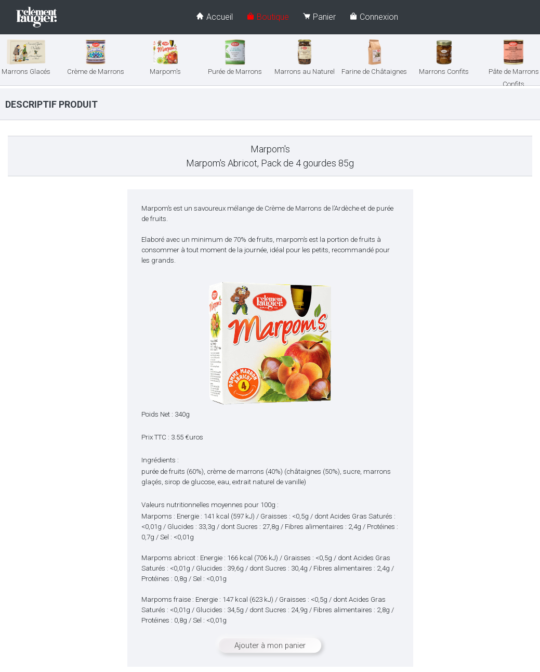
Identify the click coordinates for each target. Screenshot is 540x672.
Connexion (373, 17)
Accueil (214, 17)
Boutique (267, 17)
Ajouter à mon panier (270, 645)
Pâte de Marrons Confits (514, 68)
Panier (319, 17)
